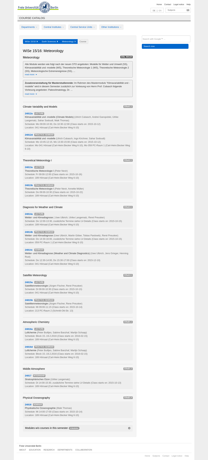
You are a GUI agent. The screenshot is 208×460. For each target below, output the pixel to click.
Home (159, 4)
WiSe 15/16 (31, 41)
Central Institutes (54, 27)
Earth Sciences (50, 41)
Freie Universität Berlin (30, 446)
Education (34, 450)
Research (49, 450)
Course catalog (32, 17)
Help (188, 4)
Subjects (171, 10)
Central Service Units (82, 27)
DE (154, 10)
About (22, 450)
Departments (29, 27)
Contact (167, 4)
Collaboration (83, 450)
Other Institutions (111, 27)
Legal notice (178, 4)
